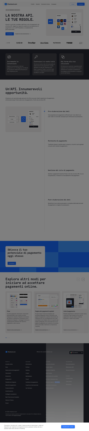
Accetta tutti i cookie (68, 426)
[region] (44, 427)
